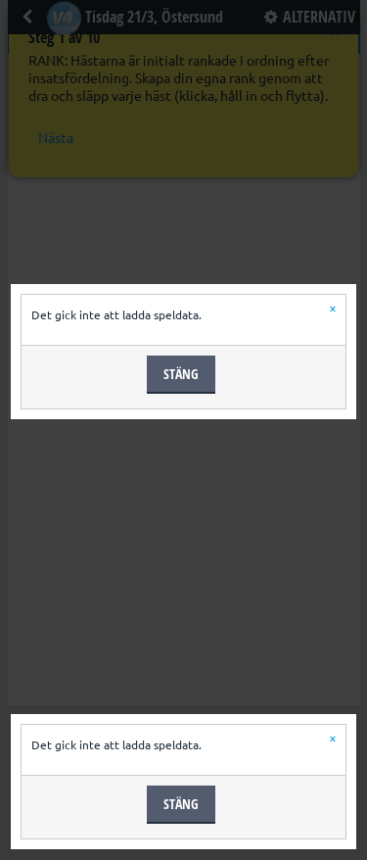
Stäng (181, 373)
